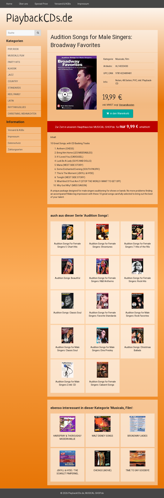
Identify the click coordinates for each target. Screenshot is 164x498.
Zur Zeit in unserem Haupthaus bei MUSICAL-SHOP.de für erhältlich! (102, 126)
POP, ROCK (13, 49)
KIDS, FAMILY (14, 94)
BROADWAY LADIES (137, 436)
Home (9, 4)
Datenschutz (14, 143)
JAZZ (11, 75)
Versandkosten (126, 105)
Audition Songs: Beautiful (67, 278)
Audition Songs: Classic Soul (67, 312)
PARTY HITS (14, 62)
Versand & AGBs (63, 4)
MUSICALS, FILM (16, 55)
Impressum (83, 4)
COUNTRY (13, 81)
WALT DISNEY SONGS (102, 436)
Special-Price (41, 4)
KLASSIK (12, 68)
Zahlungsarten (15, 149)
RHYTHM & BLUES (17, 107)
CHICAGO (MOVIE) (102, 470)
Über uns (23, 4)
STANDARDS (14, 88)
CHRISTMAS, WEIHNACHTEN (22, 113)
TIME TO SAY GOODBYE (137, 470)
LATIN (11, 100)
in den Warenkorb (117, 113)
